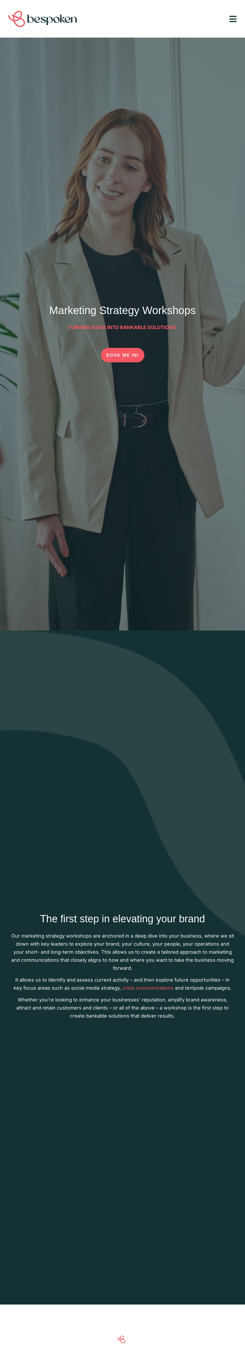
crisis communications (148, 988)
